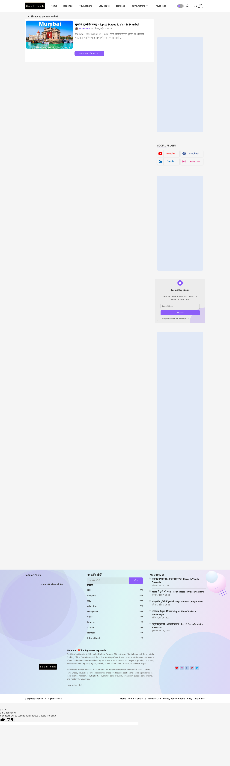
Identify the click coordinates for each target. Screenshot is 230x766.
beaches (115, 622)
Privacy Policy (169, 698)
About (131, 698)
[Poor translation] (10, 719)
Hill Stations (85, 5)
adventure (115, 606)
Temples (120, 5)
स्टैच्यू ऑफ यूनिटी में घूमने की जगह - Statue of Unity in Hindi (177, 601)
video (115, 616)
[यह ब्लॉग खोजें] (108, 580)
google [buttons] (170, 161)
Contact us (140, 698)
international (115, 638)
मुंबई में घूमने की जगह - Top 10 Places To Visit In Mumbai (107, 24)
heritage (115, 632)
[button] (180, 6)
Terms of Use (154, 698)
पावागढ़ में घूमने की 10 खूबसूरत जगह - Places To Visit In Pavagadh (175, 580)
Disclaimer (199, 698)
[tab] (54, 6)
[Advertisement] (180, 84)
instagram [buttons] (194, 161)
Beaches (67, 5)
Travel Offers (138, 5)
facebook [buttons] (194, 153)
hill (115, 590)
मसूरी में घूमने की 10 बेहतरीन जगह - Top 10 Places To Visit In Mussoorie (177, 626)
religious (115, 595)
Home (54, 5)
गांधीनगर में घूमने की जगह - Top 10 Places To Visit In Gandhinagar (174, 613)
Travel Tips (160, 5)
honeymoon (115, 611)
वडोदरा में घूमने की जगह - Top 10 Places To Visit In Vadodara (178, 591)
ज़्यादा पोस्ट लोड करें (87, 53)
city (115, 600)
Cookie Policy (185, 698)
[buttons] (177, 668)
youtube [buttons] (170, 153)
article (115, 627)
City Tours (104, 5)
